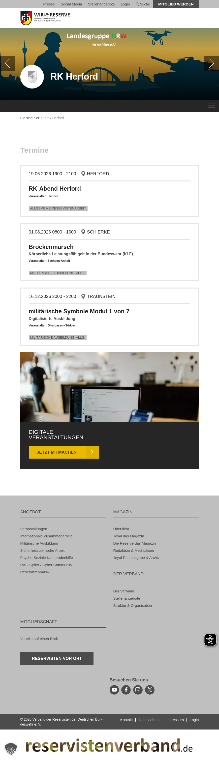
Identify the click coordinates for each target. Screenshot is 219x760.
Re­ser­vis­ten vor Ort (57, 658)
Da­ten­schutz (149, 720)
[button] (11, 749)
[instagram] (138, 690)
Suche (143, 4)
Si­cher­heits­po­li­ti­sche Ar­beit (42, 550)
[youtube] (114, 690)
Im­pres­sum (174, 720)
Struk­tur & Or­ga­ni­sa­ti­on (132, 605)
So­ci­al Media (71, 4)
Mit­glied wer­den (176, 4)
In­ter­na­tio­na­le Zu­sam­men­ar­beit (46, 536)
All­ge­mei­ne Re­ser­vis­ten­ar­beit (58, 208)
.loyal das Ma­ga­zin (128, 536)
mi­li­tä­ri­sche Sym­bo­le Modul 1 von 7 (79, 311)
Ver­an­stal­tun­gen (33, 529)
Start (45, 118)
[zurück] (7, 63)
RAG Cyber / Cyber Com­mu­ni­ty (46, 565)
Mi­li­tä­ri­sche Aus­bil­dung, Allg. (57, 273)
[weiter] (211, 63)
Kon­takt (126, 720)
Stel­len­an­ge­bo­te (101, 4)
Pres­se (49, 4)
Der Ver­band (123, 591)
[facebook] (126, 690)
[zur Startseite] (109, 18)
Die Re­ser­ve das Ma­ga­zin (134, 543)
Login (125, 4)
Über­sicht (121, 529)
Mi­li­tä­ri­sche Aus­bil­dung (39, 543)
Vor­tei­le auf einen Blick (39, 639)
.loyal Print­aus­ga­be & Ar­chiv (136, 557)
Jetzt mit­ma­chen (57, 452)
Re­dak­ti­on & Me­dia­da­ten (133, 550)
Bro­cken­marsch (51, 246)
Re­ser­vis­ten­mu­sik (35, 572)
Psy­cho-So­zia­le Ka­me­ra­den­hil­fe (46, 557)
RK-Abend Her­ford (55, 188)
